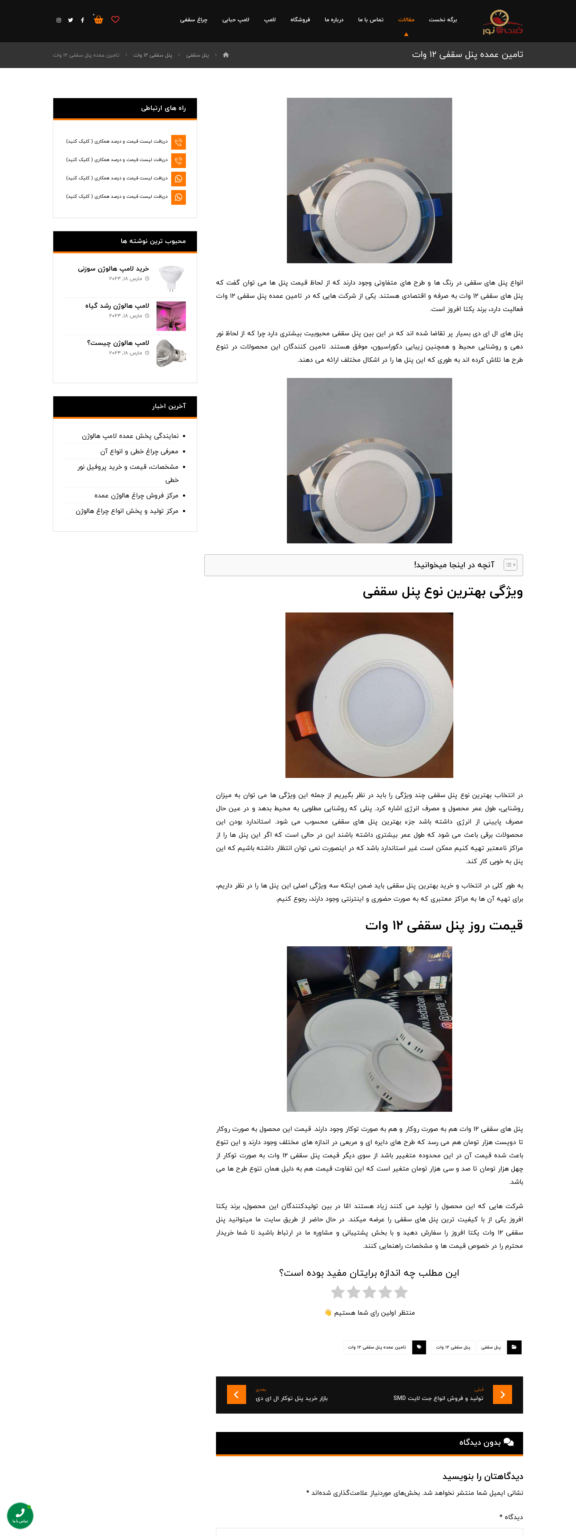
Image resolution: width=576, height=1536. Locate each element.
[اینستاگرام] (59, 20)
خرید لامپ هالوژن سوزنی (113, 269)
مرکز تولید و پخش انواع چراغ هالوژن (127, 511)
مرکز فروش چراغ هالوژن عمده (136, 495)
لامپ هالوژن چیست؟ (118, 343)
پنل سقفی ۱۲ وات (453, 1347)
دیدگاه (511, 1517)
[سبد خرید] (98, 19)
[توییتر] (70, 20)
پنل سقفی (491, 1347)
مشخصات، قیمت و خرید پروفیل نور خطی (128, 473)
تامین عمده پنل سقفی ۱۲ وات (377, 1347)
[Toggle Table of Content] (506, 564)
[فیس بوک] (82, 20)
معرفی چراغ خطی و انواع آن (139, 451)
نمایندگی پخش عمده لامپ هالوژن (130, 436)
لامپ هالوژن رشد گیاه (117, 306)
